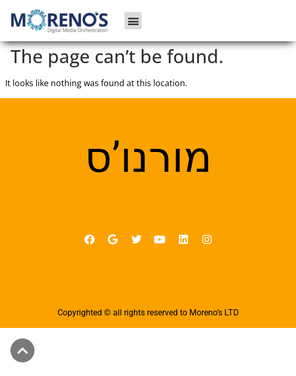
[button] (133, 20)
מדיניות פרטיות (148, 290)
